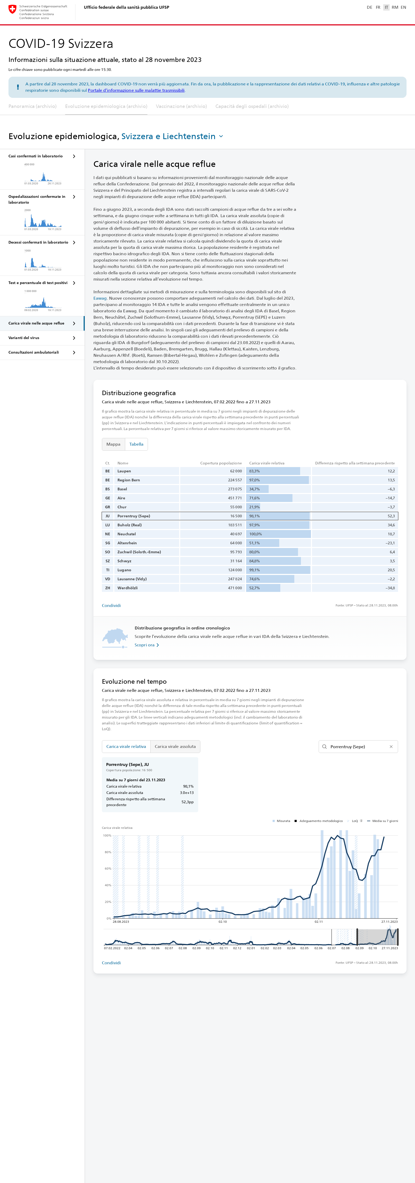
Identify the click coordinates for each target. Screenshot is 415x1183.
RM (395, 7)
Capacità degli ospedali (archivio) (252, 106)
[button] (172, 136)
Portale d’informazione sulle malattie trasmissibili (136, 90)
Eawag (100, 298)
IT (386, 7)
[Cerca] (358, 746)
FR (378, 7)
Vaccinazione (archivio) (181, 106)
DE (369, 7)
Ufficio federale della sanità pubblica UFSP (126, 7)
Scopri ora (148, 645)
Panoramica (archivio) (32, 106)
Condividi (111, 605)
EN (403, 7)
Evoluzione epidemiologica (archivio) (106, 106)
